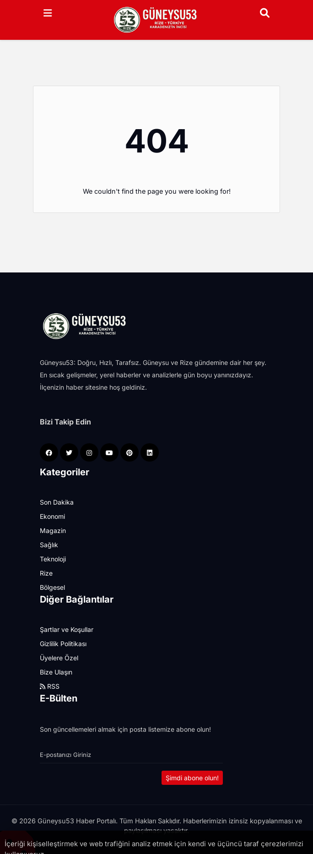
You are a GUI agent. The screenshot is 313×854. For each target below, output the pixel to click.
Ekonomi (52, 516)
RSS (49, 686)
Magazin (53, 530)
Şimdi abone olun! (192, 778)
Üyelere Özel (59, 658)
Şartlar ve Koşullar (66, 629)
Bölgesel (52, 587)
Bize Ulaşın (56, 672)
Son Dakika (57, 502)
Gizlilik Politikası (63, 643)
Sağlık (49, 545)
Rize (46, 573)
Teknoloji (53, 559)
